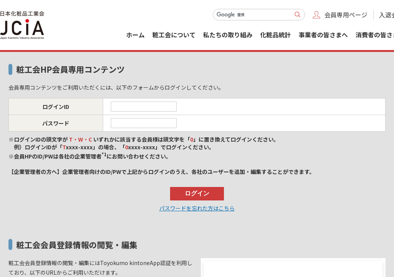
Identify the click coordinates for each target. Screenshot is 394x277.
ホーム (135, 34)
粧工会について (173, 34)
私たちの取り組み (227, 34)
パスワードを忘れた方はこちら (197, 208)
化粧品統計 (275, 34)
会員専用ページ (345, 14)
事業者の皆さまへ (323, 34)
